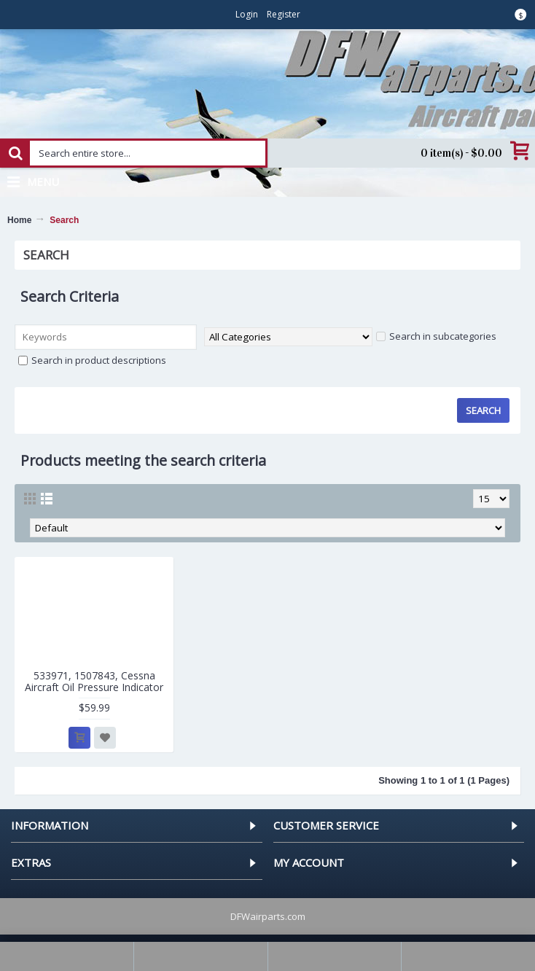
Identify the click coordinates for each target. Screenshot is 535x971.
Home (19, 220)
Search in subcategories (436, 336)
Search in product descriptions (92, 360)
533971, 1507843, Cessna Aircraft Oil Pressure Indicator (94, 680)
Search (64, 220)
